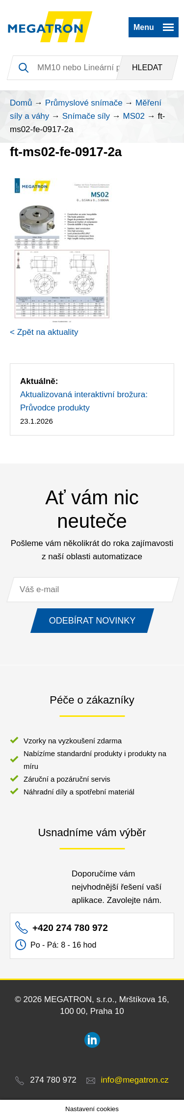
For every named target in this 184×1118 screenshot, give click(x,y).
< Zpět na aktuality (44, 332)
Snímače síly (86, 116)
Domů (21, 103)
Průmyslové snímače (84, 103)
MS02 (134, 116)
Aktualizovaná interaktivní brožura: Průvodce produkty (84, 401)
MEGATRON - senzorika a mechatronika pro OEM (50, 27)
